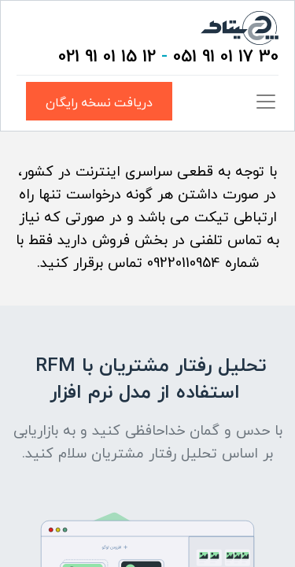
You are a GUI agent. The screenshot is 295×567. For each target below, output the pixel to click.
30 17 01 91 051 (225, 57)
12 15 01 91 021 (107, 57)
